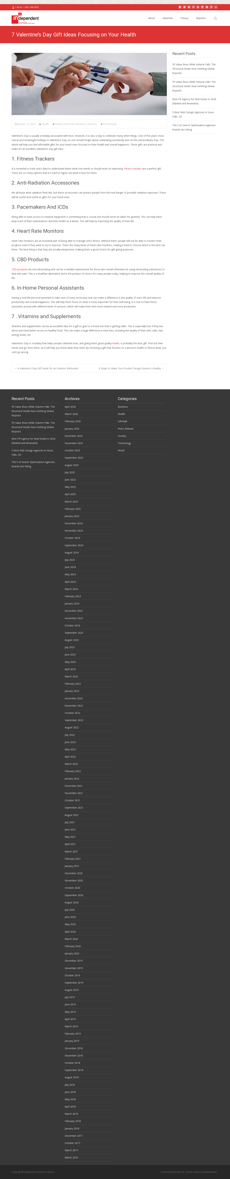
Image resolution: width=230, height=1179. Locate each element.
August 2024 (72, 552)
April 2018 (70, 1106)
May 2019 (70, 1011)
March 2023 (71, 676)
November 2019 (74, 968)
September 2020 (74, 895)
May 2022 (70, 749)
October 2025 (72, 450)
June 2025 (70, 479)
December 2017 (74, 1135)
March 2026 (71, 414)
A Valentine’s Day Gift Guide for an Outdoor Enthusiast (46, 368)
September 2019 (74, 982)
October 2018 (72, 1062)
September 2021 (74, 807)
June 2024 (70, 567)
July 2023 (70, 647)
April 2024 (70, 581)
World (121, 450)
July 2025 (70, 472)
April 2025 (70, 494)
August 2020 (72, 902)
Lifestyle (122, 421)
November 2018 (74, 1055)
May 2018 (70, 1099)
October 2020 (72, 887)
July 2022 (70, 734)
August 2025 (72, 465)
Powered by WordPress (173, 1172)
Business (123, 406)
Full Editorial (109, 124)
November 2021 (74, 793)
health (58, 124)
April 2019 (70, 1019)
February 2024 (73, 596)
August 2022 (72, 727)
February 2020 (73, 946)
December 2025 (74, 436)
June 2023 (70, 654)
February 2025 (73, 508)
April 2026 (70, 406)
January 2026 (72, 428)
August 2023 (72, 640)
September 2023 (74, 632)
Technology (124, 443)
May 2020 (70, 924)
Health (45, 124)
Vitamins (92, 124)
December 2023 (74, 610)
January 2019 (72, 1040)
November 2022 (74, 705)
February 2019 (73, 1033)
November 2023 (74, 618)
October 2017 (72, 1143)
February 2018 (73, 1121)
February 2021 (73, 858)
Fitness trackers (133, 168)
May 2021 (70, 836)
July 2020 (70, 909)
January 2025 (72, 516)
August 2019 (72, 990)
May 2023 (70, 662)
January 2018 (72, 1128)
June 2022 (70, 742)
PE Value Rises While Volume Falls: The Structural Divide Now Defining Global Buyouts (194, 69)
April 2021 (70, 844)
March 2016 (71, 1157)
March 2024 (71, 589)
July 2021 (70, 822)
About (151, 18)
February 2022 (73, 771)
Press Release (126, 428)
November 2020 (74, 880)
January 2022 (72, 778)
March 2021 (71, 851)
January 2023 (72, 691)
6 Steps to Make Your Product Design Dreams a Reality (131, 368)
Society (122, 436)
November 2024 (74, 530)
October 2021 (72, 800)
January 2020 (72, 953)
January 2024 (72, 603)
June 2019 (70, 1004)
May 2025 (70, 486)
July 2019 (70, 997)
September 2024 (74, 545)
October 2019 (72, 975)
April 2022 (70, 756)
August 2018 (72, 1077)
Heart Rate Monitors (74, 124)
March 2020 (71, 939)
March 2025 (71, 501)
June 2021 (70, 829)
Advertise (168, 18)
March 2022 (71, 763)
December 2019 (74, 960)
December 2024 (74, 523)
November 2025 (74, 443)
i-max (196, 1172)
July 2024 (70, 559)
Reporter (201, 18)
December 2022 (74, 698)
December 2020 (74, 873)
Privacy (184, 18)
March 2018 (71, 1113)
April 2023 (70, 669)
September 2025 (74, 457)
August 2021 (72, 815)
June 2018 (70, 1092)
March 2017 (71, 1150)
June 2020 (70, 917)
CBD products (19, 269)
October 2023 (72, 625)
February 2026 (73, 421)
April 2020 (70, 931)
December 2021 (74, 785)
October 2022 (72, 713)
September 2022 (74, 720)
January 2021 (72, 866)
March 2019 (71, 1026)
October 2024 (72, 537)
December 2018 (74, 1048)
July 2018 (70, 1084)
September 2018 (74, 1070)
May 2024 (70, 574)
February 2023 (73, 683)
